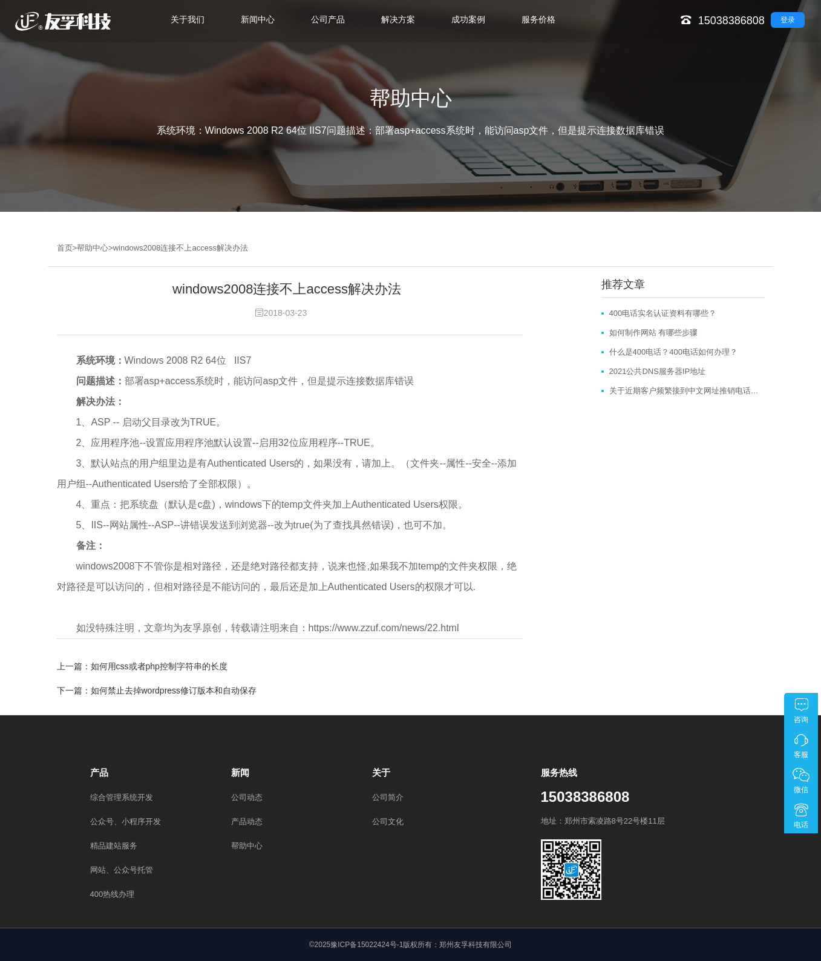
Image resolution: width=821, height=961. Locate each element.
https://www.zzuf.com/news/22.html (384, 628)
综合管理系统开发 (121, 797)
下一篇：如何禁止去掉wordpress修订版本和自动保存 (157, 690)
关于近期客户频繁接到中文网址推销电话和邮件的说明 (687, 390)
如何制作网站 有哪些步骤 (653, 332)
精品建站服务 (113, 845)
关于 (381, 772)
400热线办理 (112, 894)
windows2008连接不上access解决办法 (180, 247)
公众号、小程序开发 (125, 821)
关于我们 (187, 19)
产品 (99, 772)
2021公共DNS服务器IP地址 (657, 371)
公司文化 (388, 821)
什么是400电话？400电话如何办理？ (673, 351)
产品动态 (247, 821)
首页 (65, 247)
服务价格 (538, 19)
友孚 (192, 628)
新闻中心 (258, 19)
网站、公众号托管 (121, 869)
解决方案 (398, 19)
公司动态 (247, 797)
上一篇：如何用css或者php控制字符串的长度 (142, 666)
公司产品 (328, 19)
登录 (787, 20)
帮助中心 (92, 247)
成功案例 (468, 19)
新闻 (240, 772)
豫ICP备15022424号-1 (366, 944)
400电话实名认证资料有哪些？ (663, 313)
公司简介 (388, 797)
